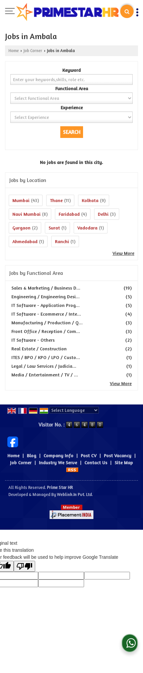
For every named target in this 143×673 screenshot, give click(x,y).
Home (13, 50)
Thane (56, 200)
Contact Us (95, 462)
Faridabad (69, 214)
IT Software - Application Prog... (45, 305)
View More (123, 253)
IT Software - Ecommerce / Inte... (46, 314)
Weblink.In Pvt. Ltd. (75, 494)
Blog (31, 455)
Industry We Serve (58, 462)
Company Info (58, 455)
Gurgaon (21, 227)
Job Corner (32, 50)
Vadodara (87, 227)
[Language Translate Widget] (74, 410)
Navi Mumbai (26, 214)
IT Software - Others (33, 340)
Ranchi (62, 241)
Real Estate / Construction (39, 348)
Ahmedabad (25, 241)
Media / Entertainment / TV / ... (44, 374)
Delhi (103, 214)
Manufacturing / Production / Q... (47, 322)
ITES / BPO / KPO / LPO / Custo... (45, 357)
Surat (54, 227)
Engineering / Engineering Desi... (45, 296)
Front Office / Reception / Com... (45, 331)
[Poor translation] (24, 566)
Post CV (88, 455)
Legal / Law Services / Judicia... (43, 366)
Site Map (124, 462)
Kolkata (90, 200)
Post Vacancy (117, 455)
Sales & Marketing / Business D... (45, 288)
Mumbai (20, 200)
